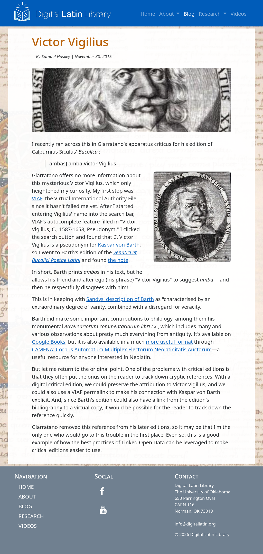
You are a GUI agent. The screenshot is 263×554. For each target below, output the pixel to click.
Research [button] (214, 13)
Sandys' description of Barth (120, 299)
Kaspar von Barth (118, 244)
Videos (239, 13)
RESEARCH (31, 516)
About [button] (170, 13)
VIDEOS (27, 525)
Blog (189, 13)
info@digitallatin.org (195, 524)
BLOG (25, 506)
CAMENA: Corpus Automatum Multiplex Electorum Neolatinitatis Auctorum (122, 349)
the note (118, 260)
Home (147, 13)
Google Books (48, 341)
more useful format (169, 341)
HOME (26, 486)
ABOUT (27, 496)
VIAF (37, 198)
